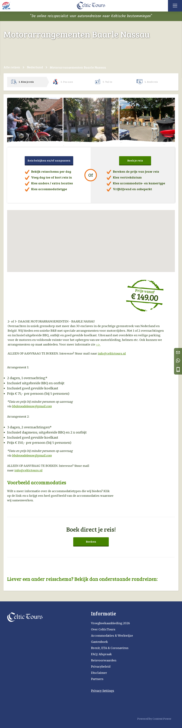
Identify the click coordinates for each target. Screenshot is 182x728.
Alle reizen (12, 67)
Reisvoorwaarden (103, 660)
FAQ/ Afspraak (101, 654)
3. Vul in (107, 81)
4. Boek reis (151, 81)
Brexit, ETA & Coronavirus (110, 648)
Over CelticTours (103, 629)
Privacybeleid (100, 666)
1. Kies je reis (26, 81)
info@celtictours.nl (28, 470)
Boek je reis (135, 160)
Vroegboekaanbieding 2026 (110, 623)
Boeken (91, 541)
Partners (97, 679)
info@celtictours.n (111, 353)
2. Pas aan (67, 81)
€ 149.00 (144, 297)
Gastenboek (99, 642)
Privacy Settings (102, 690)
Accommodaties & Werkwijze (112, 635)
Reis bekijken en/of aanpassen (49, 160)
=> (98, 344)
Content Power (161, 718)
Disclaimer (99, 673)
